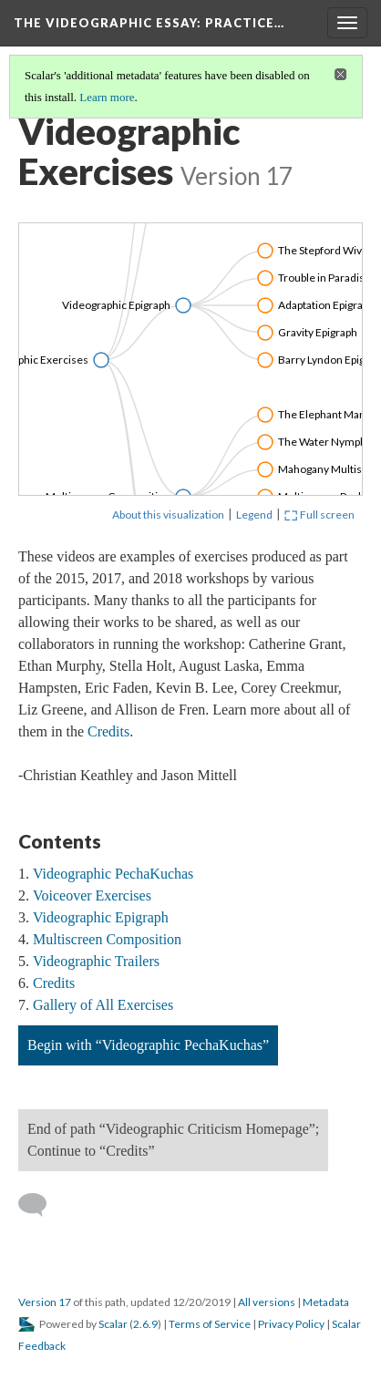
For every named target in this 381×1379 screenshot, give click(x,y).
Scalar (113, 1324)
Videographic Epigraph (101, 917)
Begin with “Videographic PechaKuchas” (148, 1045)
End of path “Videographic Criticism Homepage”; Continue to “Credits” (173, 1139)
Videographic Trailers (96, 961)
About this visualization (168, 514)
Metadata (326, 1302)
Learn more (106, 97)
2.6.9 (145, 1324)
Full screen (319, 514)
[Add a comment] (40, 1205)
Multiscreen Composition (107, 939)
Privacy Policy (291, 1324)
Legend (254, 514)
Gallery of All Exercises (103, 1005)
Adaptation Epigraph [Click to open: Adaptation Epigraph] (326, 305)
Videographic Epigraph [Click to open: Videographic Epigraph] (116, 305)
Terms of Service (210, 1324)
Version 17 (44, 1302)
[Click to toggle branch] (101, 360)
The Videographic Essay (149, 22)
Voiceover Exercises (92, 895)
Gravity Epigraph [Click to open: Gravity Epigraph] (317, 332)
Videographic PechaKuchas (113, 873)
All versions (266, 1302)
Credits (108, 731)
